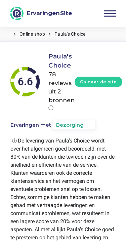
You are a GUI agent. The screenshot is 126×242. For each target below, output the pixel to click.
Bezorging (70, 125)
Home (6, 34)
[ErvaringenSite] (41, 13)
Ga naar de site (98, 81)
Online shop (32, 34)
